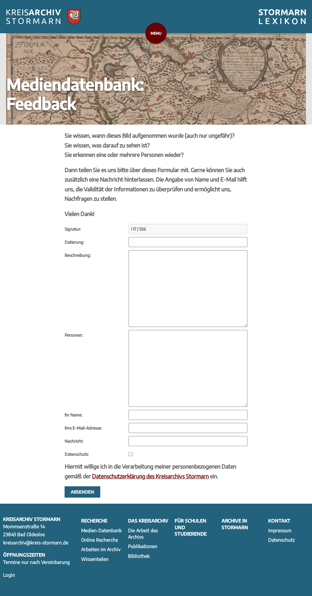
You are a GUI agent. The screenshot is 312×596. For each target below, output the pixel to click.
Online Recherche (99, 540)
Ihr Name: (73, 414)
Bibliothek (139, 556)
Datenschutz (281, 540)
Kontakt (279, 520)
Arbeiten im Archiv (100, 549)
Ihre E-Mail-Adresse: (83, 428)
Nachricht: (74, 441)
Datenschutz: (77, 454)
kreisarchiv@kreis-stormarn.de (35, 542)
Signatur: (73, 229)
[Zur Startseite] (43, 16)
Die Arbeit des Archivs (143, 533)
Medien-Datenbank (101, 530)
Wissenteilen (94, 559)
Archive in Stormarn (235, 524)
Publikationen (142, 546)
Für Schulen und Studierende (191, 527)
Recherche (94, 520)
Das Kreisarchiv (148, 520)
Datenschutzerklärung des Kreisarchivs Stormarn (150, 476)
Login (9, 575)
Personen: (74, 335)
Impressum (279, 530)
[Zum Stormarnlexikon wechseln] (282, 16)
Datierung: (74, 242)
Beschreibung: (78, 255)
